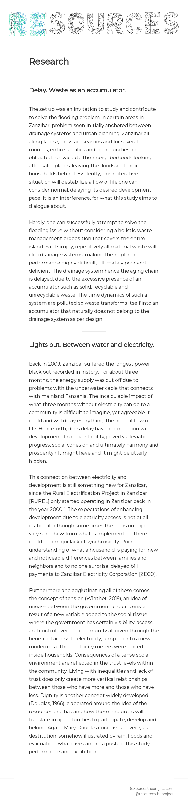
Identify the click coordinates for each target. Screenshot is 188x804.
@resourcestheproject (154, 794)
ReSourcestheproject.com (151, 788)
